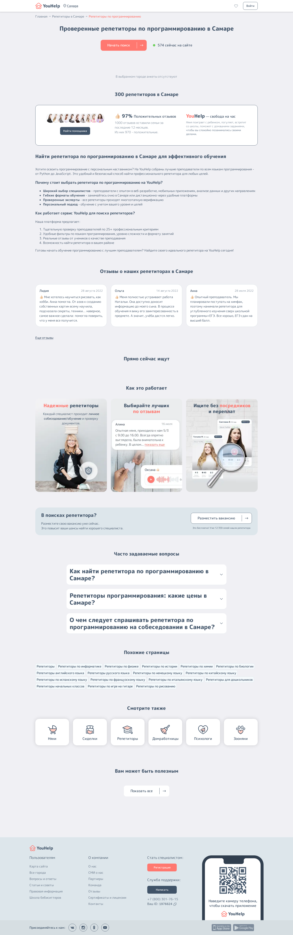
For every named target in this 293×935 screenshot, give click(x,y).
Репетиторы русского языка (109, 673)
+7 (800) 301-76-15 (162, 899)
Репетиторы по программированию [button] (115, 16)
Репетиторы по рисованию (155, 686)
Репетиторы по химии (197, 666)
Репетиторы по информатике (79, 666)
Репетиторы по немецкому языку (157, 673)
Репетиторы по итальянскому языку (175, 679)
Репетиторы (46, 666)
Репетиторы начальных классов (60, 686)
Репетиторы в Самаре (70, 16)
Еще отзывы (44, 338)
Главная (43, 16)
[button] (72, 6)
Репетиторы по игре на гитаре (110, 686)
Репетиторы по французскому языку (118, 679)
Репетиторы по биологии (234, 666)
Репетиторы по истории (159, 666)
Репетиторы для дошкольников (229, 679)
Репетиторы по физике (122, 666)
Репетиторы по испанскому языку (62, 679)
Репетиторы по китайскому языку (211, 673)
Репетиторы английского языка (60, 673)
